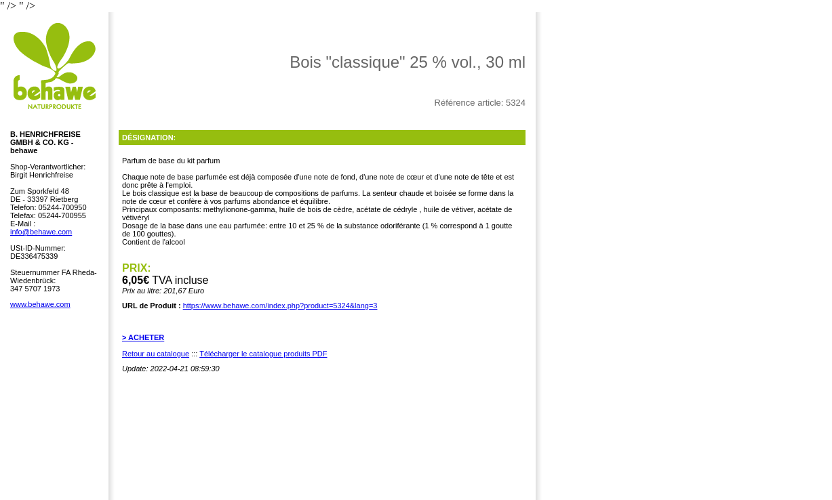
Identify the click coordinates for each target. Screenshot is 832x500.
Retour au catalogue (155, 354)
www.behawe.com (40, 304)
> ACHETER (143, 337)
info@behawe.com (41, 232)
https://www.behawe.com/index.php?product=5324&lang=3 (280, 305)
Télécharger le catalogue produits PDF (263, 354)
